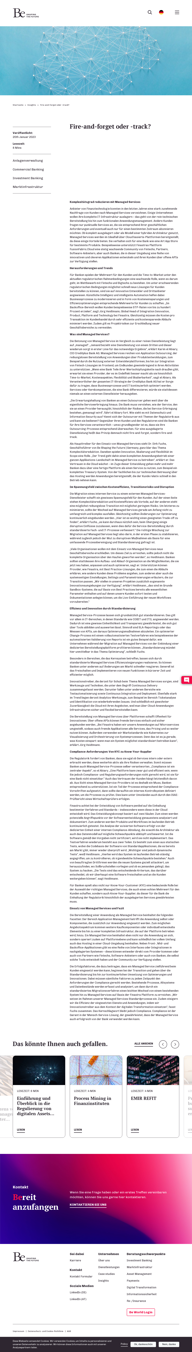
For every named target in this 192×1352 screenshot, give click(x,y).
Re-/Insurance (136, 1301)
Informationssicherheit (142, 1294)
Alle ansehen (143, 1043)
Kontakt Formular (81, 1276)
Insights (31, 105)
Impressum (18, 1331)
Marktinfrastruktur (28, 187)
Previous (163, 1044)
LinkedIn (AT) (78, 1299)
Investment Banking (28, 178)
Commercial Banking (28, 169)
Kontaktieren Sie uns (88, 1204)
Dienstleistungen (109, 1267)
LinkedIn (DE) (78, 1292)
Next (175, 1044)
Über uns (104, 1260)
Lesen (21, 1129)
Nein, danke (169, 1344)
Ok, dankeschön (143, 1344)
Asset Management (139, 1274)
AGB (69, 1331)
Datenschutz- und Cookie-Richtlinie (45, 1331)
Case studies (106, 1274)
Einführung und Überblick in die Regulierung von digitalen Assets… (92, 1106)
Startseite (18, 105)
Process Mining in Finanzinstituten (149, 1101)
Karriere (75, 1260)
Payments (133, 1280)
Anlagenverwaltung (28, 160)
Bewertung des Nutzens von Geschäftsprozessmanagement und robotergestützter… (48, 1114)
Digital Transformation (141, 1287)
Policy (124, 1344)
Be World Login (140, 1312)
